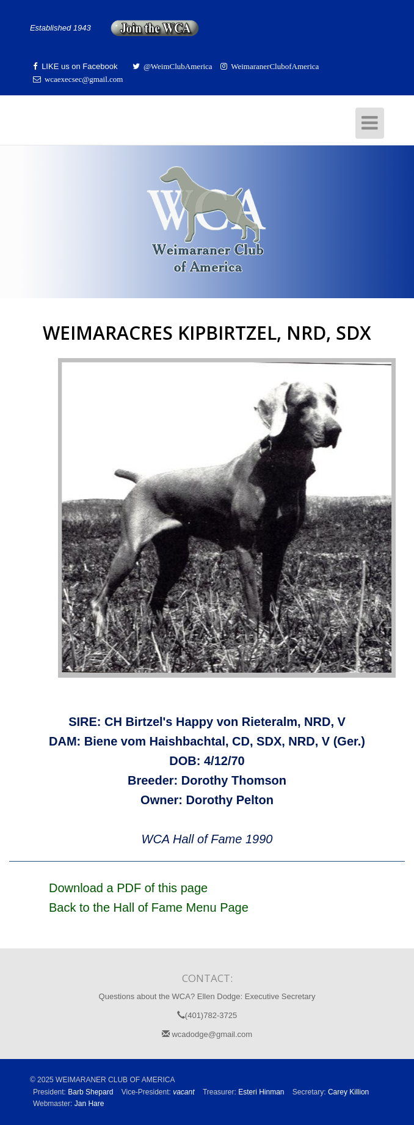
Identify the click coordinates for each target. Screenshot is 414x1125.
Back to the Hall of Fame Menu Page (149, 907)
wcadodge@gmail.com (207, 1034)
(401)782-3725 (207, 1015)
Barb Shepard (90, 1092)
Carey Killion (348, 1092)
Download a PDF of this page (128, 888)
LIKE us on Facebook (78, 66)
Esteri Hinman (261, 1092)
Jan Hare (89, 1103)
